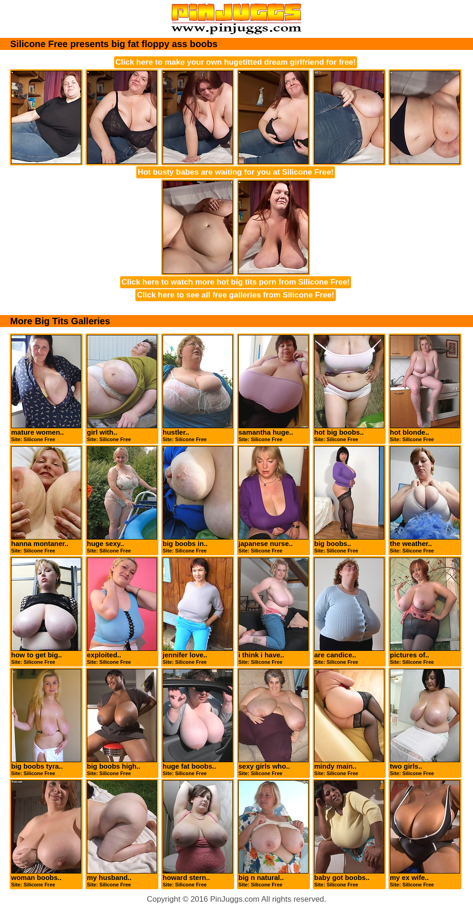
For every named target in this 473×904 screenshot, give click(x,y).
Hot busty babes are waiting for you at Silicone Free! (236, 172)
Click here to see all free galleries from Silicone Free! (235, 295)
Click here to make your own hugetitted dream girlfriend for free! (235, 62)
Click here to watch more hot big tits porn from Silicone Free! (235, 282)
